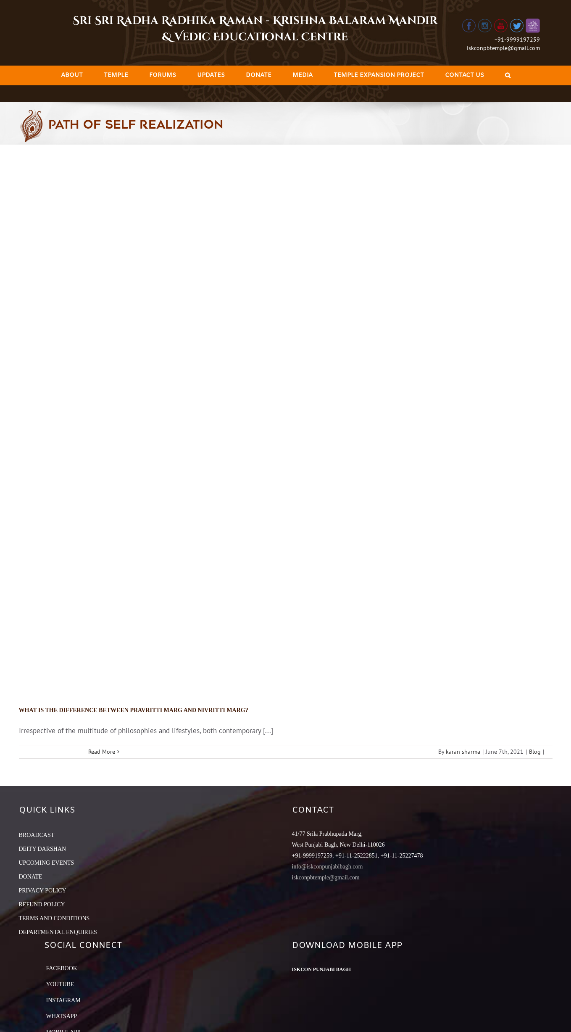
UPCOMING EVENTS (46, 863)
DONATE (30, 877)
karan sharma (463, 751)
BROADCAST (37, 835)
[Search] (508, 75)
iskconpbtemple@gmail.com (503, 48)
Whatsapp (61, 1016)
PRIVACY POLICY (42, 890)
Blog (535, 751)
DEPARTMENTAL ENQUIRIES (58, 932)
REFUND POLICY (42, 904)
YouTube (60, 984)
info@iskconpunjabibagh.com (327, 866)
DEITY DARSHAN (42, 849)
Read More (101, 751)
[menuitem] (71, 75)
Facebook (61, 968)
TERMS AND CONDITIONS (54, 918)
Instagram (63, 1000)
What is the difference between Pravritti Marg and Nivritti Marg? (133, 710)
